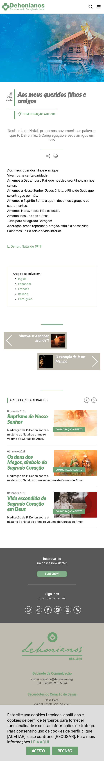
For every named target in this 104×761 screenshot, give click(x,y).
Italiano (23, 294)
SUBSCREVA (52, 573)
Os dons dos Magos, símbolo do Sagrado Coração (27, 462)
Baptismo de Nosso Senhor (27, 419)
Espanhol (24, 284)
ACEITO (38, 750)
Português (25, 299)
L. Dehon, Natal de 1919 (24, 246)
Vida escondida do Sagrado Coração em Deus (26, 503)
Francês (23, 289)
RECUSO (65, 750)
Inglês (22, 279)
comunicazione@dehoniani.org (52, 679)
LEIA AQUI (40, 742)
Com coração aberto (38, 114)
